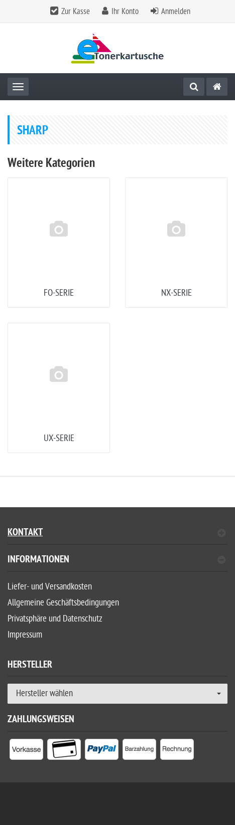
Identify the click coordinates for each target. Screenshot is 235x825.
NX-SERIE (176, 293)
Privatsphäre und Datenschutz (55, 618)
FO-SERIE (59, 293)
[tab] (117, 563)
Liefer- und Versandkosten (50, 586)
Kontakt (116, 533)
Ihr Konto (125, 11)
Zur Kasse (75, 11)
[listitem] (26, 751)
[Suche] (193, 87)
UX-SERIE (59, 438)
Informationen (116, 560)
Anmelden (175, 11)
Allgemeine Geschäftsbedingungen (63, 602)
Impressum (25, 635)
